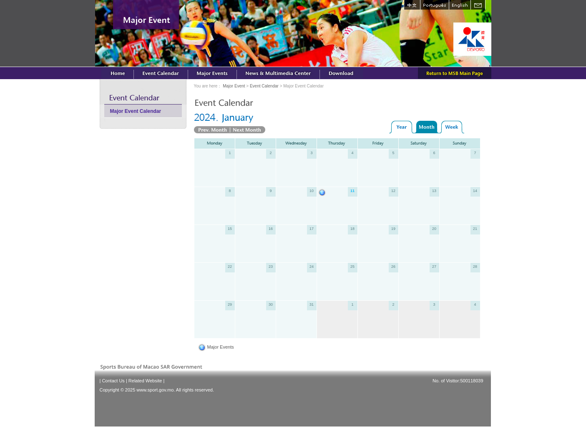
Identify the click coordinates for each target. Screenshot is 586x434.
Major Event (234, 86)
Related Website (145, 380)
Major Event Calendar (135, 111)
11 (352, 191)
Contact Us (113, 380)
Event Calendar (264, 86)
